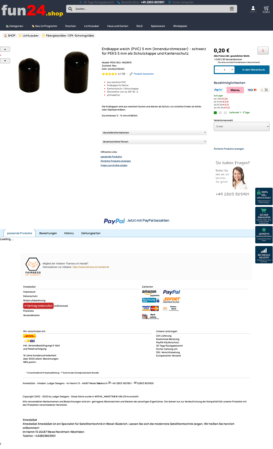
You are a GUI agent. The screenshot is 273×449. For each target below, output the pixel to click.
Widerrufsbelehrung (34, 303)
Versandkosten (31, 318)
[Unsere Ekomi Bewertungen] (264, 235)
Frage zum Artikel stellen (114, 165)
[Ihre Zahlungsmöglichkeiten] (263, 50)
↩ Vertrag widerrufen (38, 309)
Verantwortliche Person (115, 141)
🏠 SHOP (9, 35)
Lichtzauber (91, 26)
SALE (139, 26)
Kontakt (63, 308)
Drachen (70, 26)
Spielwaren (158, 26)
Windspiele (180, 26)
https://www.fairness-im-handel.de (91, 270)
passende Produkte (111, 156)
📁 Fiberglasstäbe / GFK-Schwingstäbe (68, 35)
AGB (56, 308)
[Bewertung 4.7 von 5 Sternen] (113, 74)
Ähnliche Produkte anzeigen (116, 160)
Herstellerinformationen (116, 132)
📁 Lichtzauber (29, 35)
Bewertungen (48, 236)
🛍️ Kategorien (14, 26)
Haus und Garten (117, 26)
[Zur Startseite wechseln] (32, 16)
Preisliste (28, 313)
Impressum (29, 294)
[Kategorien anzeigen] (231, 10)
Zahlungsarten (90, 236)
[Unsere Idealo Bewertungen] (264, 255)
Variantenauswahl (223, 120)
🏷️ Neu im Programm (44, 26)
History (69, 236)
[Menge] (224, 69)
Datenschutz (30, 299)
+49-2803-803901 (153, 2)
